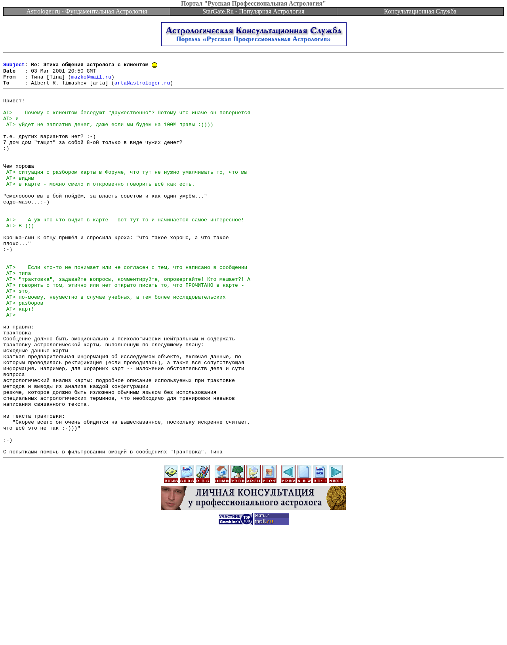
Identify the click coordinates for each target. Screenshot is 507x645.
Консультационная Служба (420, 11)
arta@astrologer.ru (142, 88)
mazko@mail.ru (91, 80)
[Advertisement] (253, 627)
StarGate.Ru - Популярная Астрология (253, 11)
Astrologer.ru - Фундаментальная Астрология (87, 11)
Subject (14, 66)
